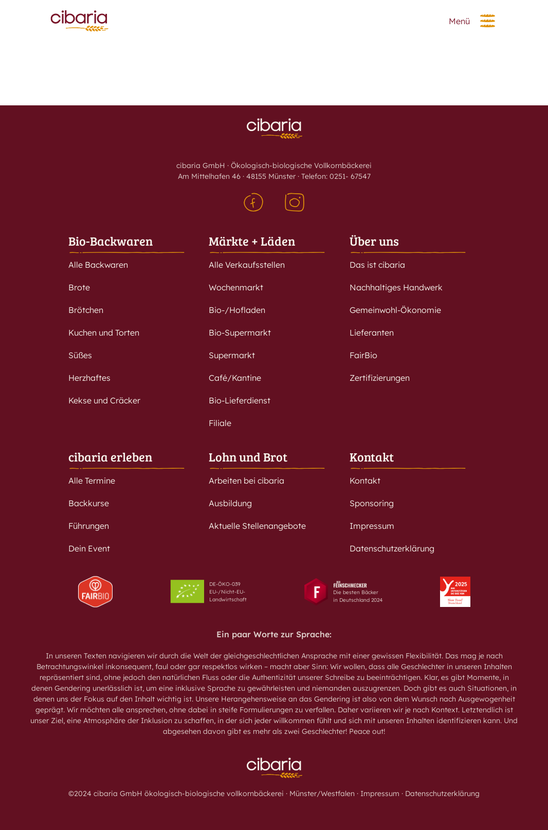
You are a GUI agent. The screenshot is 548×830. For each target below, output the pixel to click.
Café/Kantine (235, 378)
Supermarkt (232, 355)
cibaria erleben (110, 456)
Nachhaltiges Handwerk (396, 287)
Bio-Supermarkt (240, 332)
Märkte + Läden (252, 240)
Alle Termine (91, 480)
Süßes (80, 355)
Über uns (374, 240)
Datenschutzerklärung (392, 548)
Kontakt (372, 456)
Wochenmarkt (236, 287)
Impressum (372, 526)
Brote (79, 287)
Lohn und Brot (248, 456)
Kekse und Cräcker (104, 400)
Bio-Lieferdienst (239, 400)
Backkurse (88, 503)
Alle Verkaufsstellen (247, 265)
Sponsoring (372, 503)
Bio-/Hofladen (237, 310)
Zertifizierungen (380, 378)
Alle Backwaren (98, 265)
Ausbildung (230, 503)
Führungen (88, 526)
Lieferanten (372, 332)
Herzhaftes (89, 378)
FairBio (363, 355)
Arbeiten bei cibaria (246, 480)
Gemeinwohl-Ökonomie (395, 310)
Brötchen (85, 310)
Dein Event (89, 548)
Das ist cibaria (377, 265)
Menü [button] (459, 21)
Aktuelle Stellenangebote (257, 526)
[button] (488, 21)
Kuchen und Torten (103, 332)
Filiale (220, 423)
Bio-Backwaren (110, 240)
